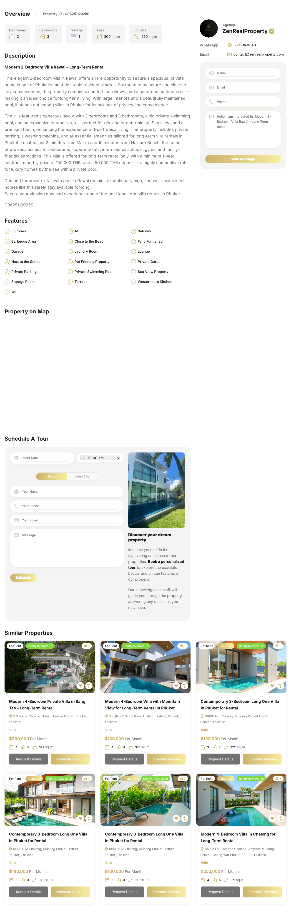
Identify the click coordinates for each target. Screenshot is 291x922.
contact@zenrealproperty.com (255, 54)
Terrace (81, 282)
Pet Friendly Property (92, 261)
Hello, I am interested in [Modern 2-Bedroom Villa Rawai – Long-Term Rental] (246, 129)
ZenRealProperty (245, 31)
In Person (51, 476)
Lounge (144, 251)
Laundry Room (86, 251)
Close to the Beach (90, 241)
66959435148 (241, 45)
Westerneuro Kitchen (155, 282)
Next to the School (26, 261)
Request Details (28, 759)
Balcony (144, 231)
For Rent (15, 646)
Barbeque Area (23, 241)
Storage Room (23, 282)
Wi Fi (15, 292)
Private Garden (150, 261)
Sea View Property (153, 271)
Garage (17, 251)
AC (77, 231)
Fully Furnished (150, 241)
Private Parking (24, 271)
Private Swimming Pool (93, 271)
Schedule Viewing (70, 759)
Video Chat (82, 476)
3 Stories (18, 231)
